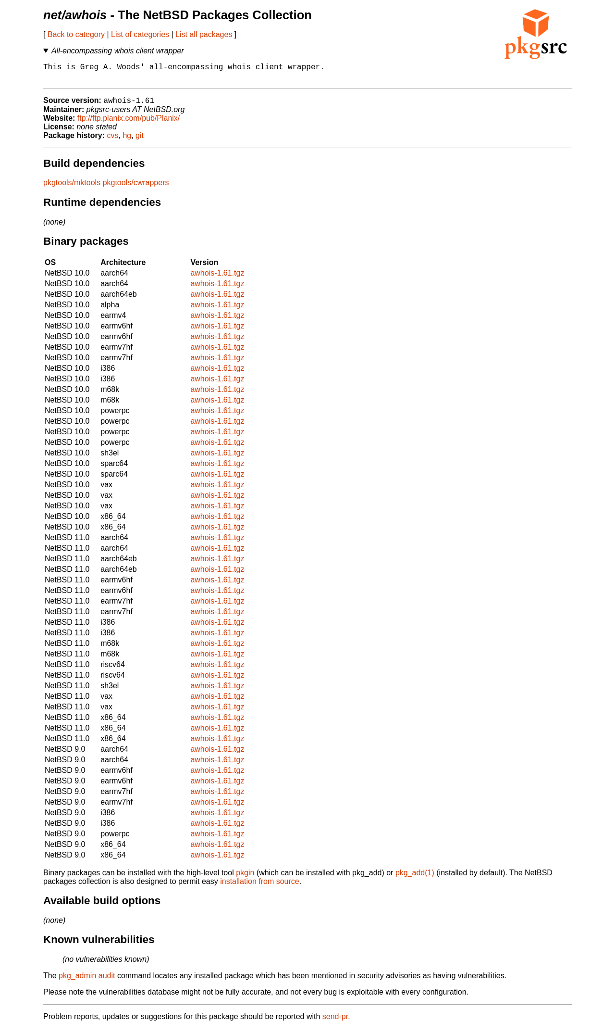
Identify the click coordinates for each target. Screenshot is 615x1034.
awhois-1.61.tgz (217, 278)
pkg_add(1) (414, 878)
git (139, 141)
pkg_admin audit (87, 981)
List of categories (140, 34)
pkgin (245, 878)
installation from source (259, 887)
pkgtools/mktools (71, 188)
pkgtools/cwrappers (136, 188)
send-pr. (336, 1022)
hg (127, 141)
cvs (113, 141)
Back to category (76, 34)
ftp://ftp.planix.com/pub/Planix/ (128, 123)
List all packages (203, 34)
